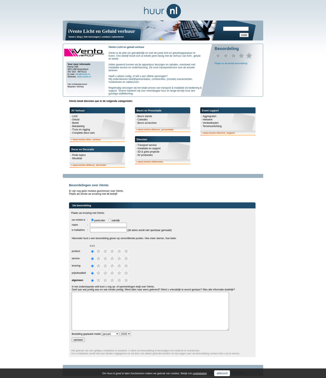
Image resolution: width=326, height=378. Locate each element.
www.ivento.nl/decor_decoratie (89, 165)
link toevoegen (92, 36)
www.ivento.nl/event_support (219, 133)
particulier (99, 220)
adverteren (118, 36)
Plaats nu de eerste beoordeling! (231, 63)
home (72, 36)
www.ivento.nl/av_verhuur (87, 139)
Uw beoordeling (81, 205)
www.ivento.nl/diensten (150, 161)
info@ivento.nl (82, 74)
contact (106, 36)
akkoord (222, 373)
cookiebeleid (200, 373)
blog (79, 36)
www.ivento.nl (84, 76)
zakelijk (116, 220)
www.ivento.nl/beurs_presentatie (155, 129)
